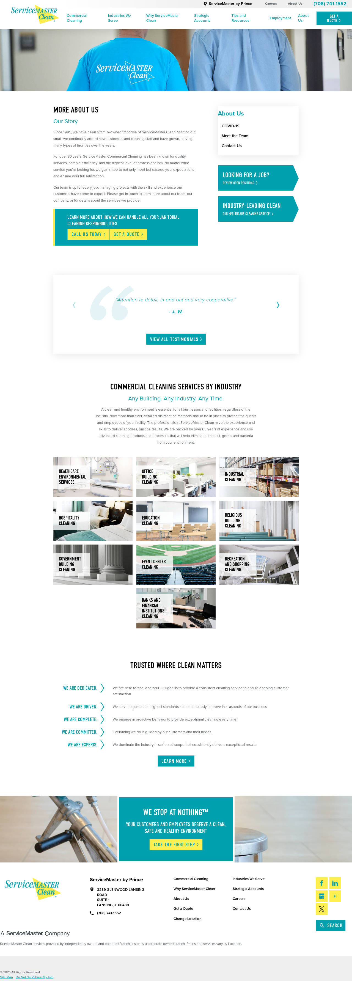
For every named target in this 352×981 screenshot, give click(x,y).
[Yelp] (335, 896)
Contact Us (242, 908)
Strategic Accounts (202, 18)
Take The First (176, 845)
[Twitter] (322, 909)
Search (331, 925)
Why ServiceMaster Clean (162, 18)
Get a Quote (183, 908)
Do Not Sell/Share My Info (34, 977)
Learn (176, 761)
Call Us (89, 234)
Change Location (188, 919)
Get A (334, 18)
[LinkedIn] (335, 883)
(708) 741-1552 (330, 4)
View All (176, 339)
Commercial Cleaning (77, 18)
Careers (271, 4)
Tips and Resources (240, 18)
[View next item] (277, 305)
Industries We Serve (119, 18)
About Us (295, 4)
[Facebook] (322, 883)
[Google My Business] (322, 896)
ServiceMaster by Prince (227, 3)
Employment (280, 18)
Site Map (6, 977)
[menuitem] (84, 18)
